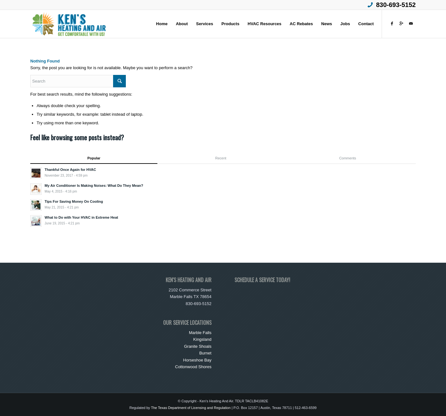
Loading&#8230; (282, 310)
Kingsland (202, 339)
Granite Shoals (198, 346)
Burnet (205, 353)
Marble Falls (200, 332)
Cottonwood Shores (193, 366)
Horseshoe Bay (197, 360)
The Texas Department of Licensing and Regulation (191, 408)
